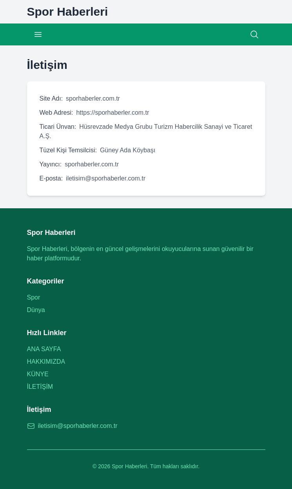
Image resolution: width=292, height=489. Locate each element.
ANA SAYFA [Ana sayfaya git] (44, 349)
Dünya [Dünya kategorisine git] (36, 310)
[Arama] (254, 34)
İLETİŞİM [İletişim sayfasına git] (40, 386)
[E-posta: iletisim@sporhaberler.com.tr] (146, 426)
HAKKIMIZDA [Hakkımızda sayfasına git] (46, 361)
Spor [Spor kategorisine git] (33, 297)
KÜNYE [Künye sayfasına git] (38, 374)
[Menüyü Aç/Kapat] (38, 34)
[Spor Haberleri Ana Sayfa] (67, 12)
